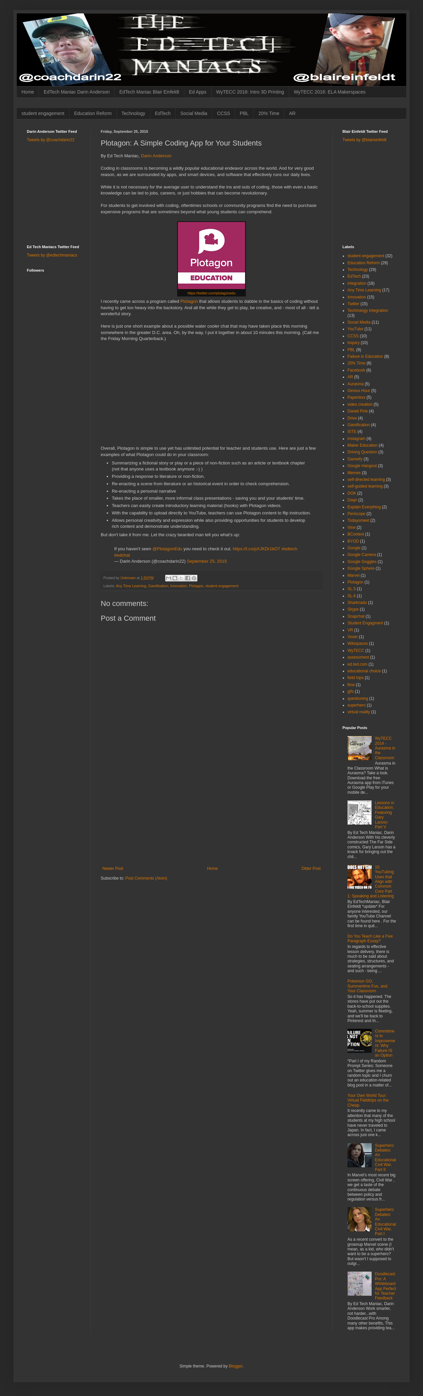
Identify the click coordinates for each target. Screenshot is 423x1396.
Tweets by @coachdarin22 (51, 139)
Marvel (353, 575)
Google (354, 548)
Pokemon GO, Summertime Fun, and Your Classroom (367, 986)
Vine (351, 527)
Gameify (355, 459)
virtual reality (358, 712)
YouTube (355, 329)
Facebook (356, 370)
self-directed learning (366, 479)
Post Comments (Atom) (146, 878)
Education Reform (93, 113)
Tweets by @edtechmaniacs (52, 255)
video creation (360, 404)
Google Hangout (362, 465)
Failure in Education (365, 356)
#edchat (122, 555)
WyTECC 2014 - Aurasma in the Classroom (385, 748)
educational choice (364, 671)
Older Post (311, 868)
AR (292, 113)
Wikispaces (357, 643)
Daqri (352, 500)
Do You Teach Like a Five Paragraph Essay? (370, 938)
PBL (244, 113)
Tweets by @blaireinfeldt (364, 139)
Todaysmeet (358, 520)
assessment (358, 657)
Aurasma (355, 384)
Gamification (158, 586)
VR (350, 630)
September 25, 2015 (207, 561)
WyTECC (355, 650)
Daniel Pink (357, 411)
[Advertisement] (211, 816)
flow (351, 684)
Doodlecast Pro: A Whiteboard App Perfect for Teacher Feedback (385, 1286)
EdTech (163, 113)
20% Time (268, 113)
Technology (133, 113)
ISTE (352, 431)
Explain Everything (364, 507)
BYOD (353, 541)
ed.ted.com (357, 664)
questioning (357, 698)
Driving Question (362, 452)
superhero (356, 705)
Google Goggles (362, 561)
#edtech (289, 548)
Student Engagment (365, 623)
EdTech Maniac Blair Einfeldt (149, 92)
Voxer (352, 636)
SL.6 (351, 596)
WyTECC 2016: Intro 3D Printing (250, 92)
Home (27, 92)
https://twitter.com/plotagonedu (211, 293)
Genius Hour (358, 390)
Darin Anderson (156, 155)
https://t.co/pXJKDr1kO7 (256, 548)
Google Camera (361, 554)
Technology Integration (367, 310)
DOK (351, 493)
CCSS (223, 113)
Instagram (356, 438)
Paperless (356, 397)
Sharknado (357, 602)
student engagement (42, 113)
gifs (350, 691)
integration (356, 283)
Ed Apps (197, 92)
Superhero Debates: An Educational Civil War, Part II (385, 1157)
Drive (352, 418)
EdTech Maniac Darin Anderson (76, 92)
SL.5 (351, 589)
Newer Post (112, 868)
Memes (354, 472)
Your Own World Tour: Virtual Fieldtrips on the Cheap (368, 1100)
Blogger (235, 1366)
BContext (355, 534)
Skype (353, 609)
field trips (355, 677)
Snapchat (356, 616)
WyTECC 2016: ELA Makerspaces (330, 92)
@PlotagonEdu (167, 548)
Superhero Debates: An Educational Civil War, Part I (385, 1221)
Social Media (193, 113)
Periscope (356, 513)
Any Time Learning (131, 586)
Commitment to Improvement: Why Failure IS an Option (385, 1043)
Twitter (353, 303)
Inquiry (353, 342)
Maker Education (362, 445)
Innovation (178, 586)
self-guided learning (365, 486)
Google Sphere (361, 568)
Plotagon (189, 301)
